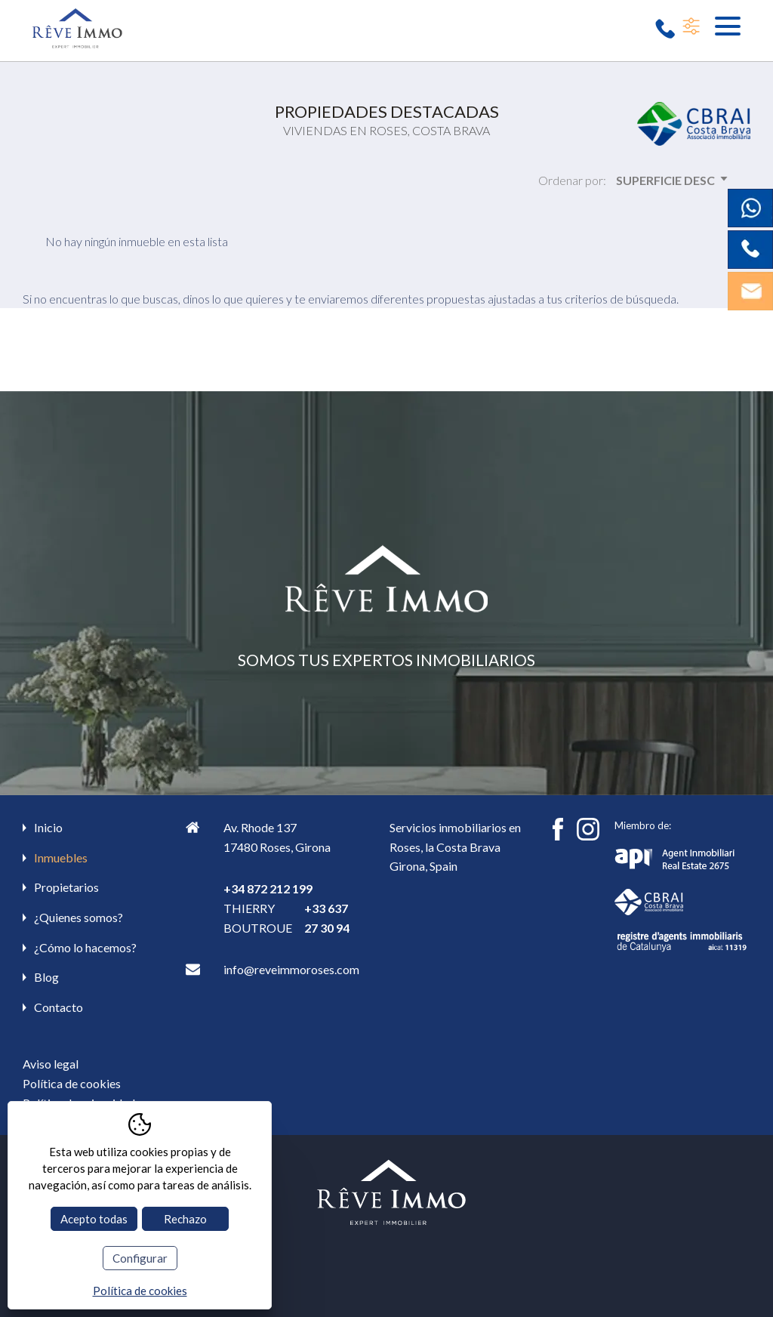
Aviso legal (51, 1063)
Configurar (140, 1258)
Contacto (58, 1007)
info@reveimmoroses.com (291, 969)
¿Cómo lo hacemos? (85, 947)
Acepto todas (94, 1219)
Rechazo (185, 1219)
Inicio (48, 827)
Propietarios (66, 887)
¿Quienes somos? (78, 917)
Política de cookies (72, 1083)
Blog (46, 977)
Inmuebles (61, 857)
